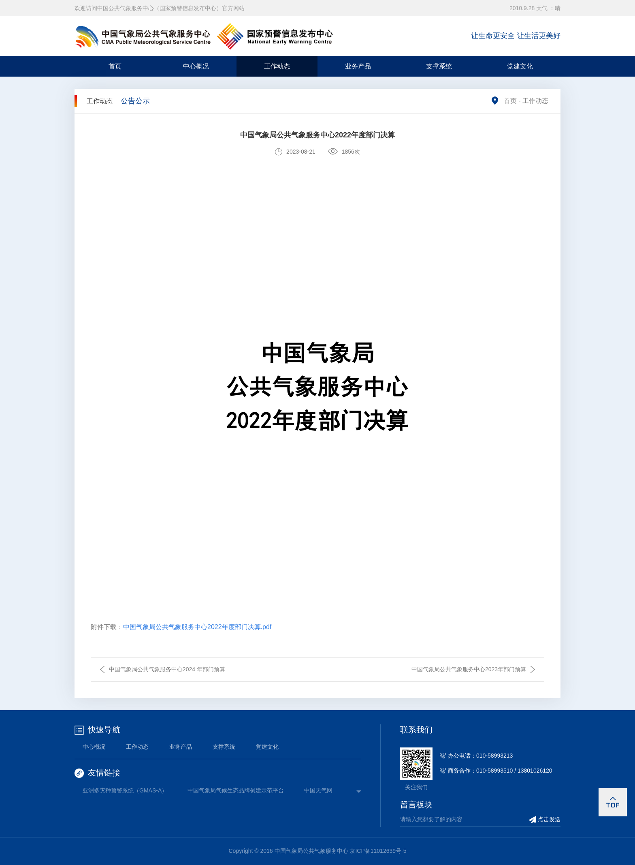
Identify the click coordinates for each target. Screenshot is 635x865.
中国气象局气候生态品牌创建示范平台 (236, 790)
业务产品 (358, 66)
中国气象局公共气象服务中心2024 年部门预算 (167, 669)
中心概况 (196, 66)
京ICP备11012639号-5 (377, 851)
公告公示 (135, 101)
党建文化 (520, 66)
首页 (115, 66)
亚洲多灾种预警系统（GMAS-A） (125, 790)
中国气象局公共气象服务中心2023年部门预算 (468, 669)
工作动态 (277, 66)
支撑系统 (439, 66)
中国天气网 (318, 790)
